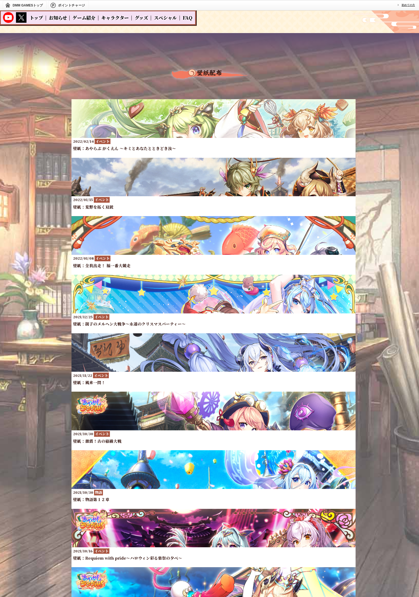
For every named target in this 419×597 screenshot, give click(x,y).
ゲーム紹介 (84, 17)
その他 (259, 110)
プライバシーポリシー (192, 542)
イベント (192, 110)
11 (284, 345)
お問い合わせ (235, 542)
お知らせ (58, 17)
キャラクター (115, 17)
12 (301, 345)
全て (157, 110)
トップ (36, 17)
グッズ (141, 17)
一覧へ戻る (209, 369)
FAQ (187, 17)
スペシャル (165, 17)
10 (268, 345)
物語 (227, 110)
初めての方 (408, 4)
